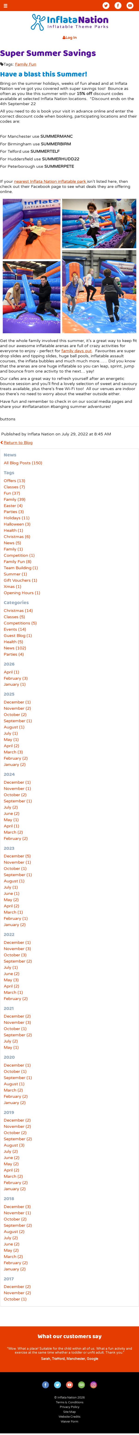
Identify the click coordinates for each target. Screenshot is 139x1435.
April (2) (11, 745)
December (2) (17, 1016)
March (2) (13, 832)
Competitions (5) (20, 623)
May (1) (11, 739)
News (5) (12, 542)
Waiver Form (69, 1421)
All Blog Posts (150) (23, 462)
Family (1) (13, 549)
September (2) (18, 961)
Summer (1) (15, 574)
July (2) (11, 807)
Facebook (118, 5)
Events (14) (15, 629)
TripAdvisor (81, 1384)
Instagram (93, 1384)
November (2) (17, 708)
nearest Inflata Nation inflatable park (50, 181)
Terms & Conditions (69, 1402)
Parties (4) (14, 654)
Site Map (69, 1412)
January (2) (15, 764)
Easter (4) (13, 505)
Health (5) (13, 641)
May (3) (11, 979)
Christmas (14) (18, 610)
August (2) (14, 1231)
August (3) (14, 1145)
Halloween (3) (17, 524)
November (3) (17, 948)
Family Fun (25, 64)
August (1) (14, 727)
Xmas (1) (12, 586)
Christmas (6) (17, 536)
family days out (76, 350)
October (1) (15, 868)
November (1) (17, 788)
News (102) (15, 648)
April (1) (11, 672)
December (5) (17, 856)
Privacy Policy (69, 1407)
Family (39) (14, 499)
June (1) (11, 893)
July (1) (11, 733)
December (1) (17, 702)
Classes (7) (14, 487)
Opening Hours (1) (22, 592)
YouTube (130, 5)
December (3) (17, 1206)
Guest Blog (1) (18, 635)
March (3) (13, 752)
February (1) (16, 918)
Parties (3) (14, 511)
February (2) (16, 758)
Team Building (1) (21, 567)
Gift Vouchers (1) (20, 580)
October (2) (15, 714)
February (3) (16, 678)
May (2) (11, 899)
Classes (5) (14, 616)
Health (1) (13, 530)
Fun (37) (12, 493)
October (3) (15, 955)
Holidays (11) (17, 517)
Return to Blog (16, 442)
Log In (70, 38)
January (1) (15, 684)
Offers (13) (14, 480)
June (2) (11, 813)
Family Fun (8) (17, 561)
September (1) (18, 720)
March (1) (13, 912)
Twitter (106, 5)
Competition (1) (19, 555)
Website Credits (69, 1417)
